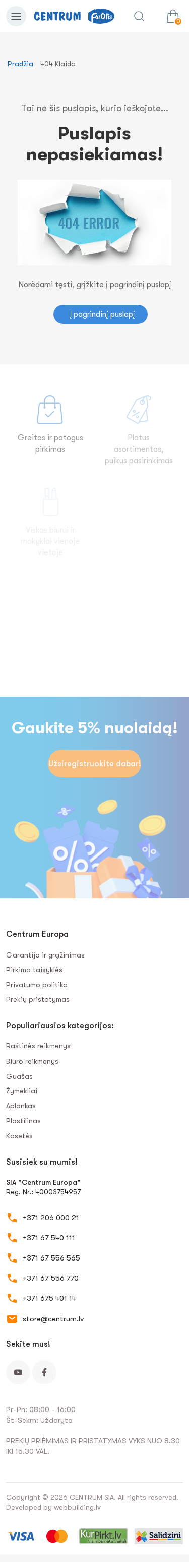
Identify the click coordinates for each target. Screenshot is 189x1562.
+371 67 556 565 (51, 1258)
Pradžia (20, 64)
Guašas (19, 1076)
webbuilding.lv (77, 1507)
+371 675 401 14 (49, 1298)
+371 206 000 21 (51, 1217)
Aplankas (21, 1106)
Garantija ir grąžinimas (45, 955)
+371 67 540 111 (49, 1237)
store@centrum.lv (53, 1318)
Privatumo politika (37, 985)
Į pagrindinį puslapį (102, 314)
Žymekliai (21, 1091)
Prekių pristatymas (38, 999)
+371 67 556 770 (51, 1278)
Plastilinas (23, 1121)
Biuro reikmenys (32, 1061)
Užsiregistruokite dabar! (94, 763)
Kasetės (19, 1136)
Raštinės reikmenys (38, 1046)
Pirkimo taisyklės (34, 970)
